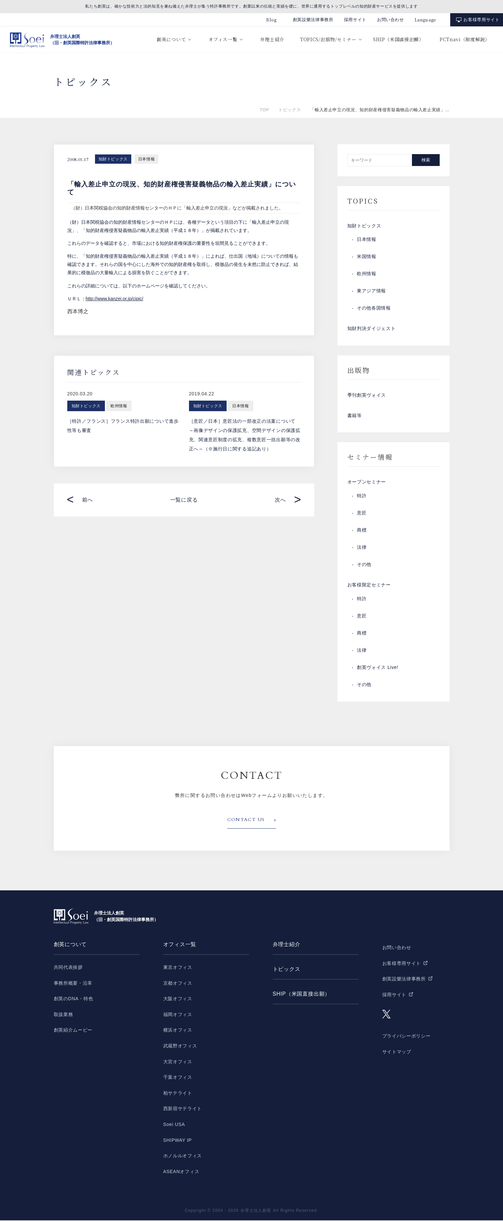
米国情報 (366, 257)
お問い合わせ (390, 19)
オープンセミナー (366, 482)
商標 (361, 531)
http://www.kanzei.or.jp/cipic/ (114, 298)
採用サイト (355, 19)
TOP (264, 109)
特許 (361, 496)
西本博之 (77, 311)
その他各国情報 (374, 308)
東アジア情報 (371, 291)
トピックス (289, 109)
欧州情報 (366, 274)
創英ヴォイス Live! (377, 668)
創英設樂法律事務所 (313, 19)
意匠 (361, 513)
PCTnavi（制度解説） (465, 39)
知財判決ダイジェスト (371, 329)
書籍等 (354, 416)
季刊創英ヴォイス (366, 395)
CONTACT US (246, 820)
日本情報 (146, 159)
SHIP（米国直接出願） (398, 39)
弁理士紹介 (272, 39)
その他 (364, 565)
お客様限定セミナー (369, 585)
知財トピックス (113, 159)
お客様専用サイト (481, 19)
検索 (426, 159)
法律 (361, 548)
